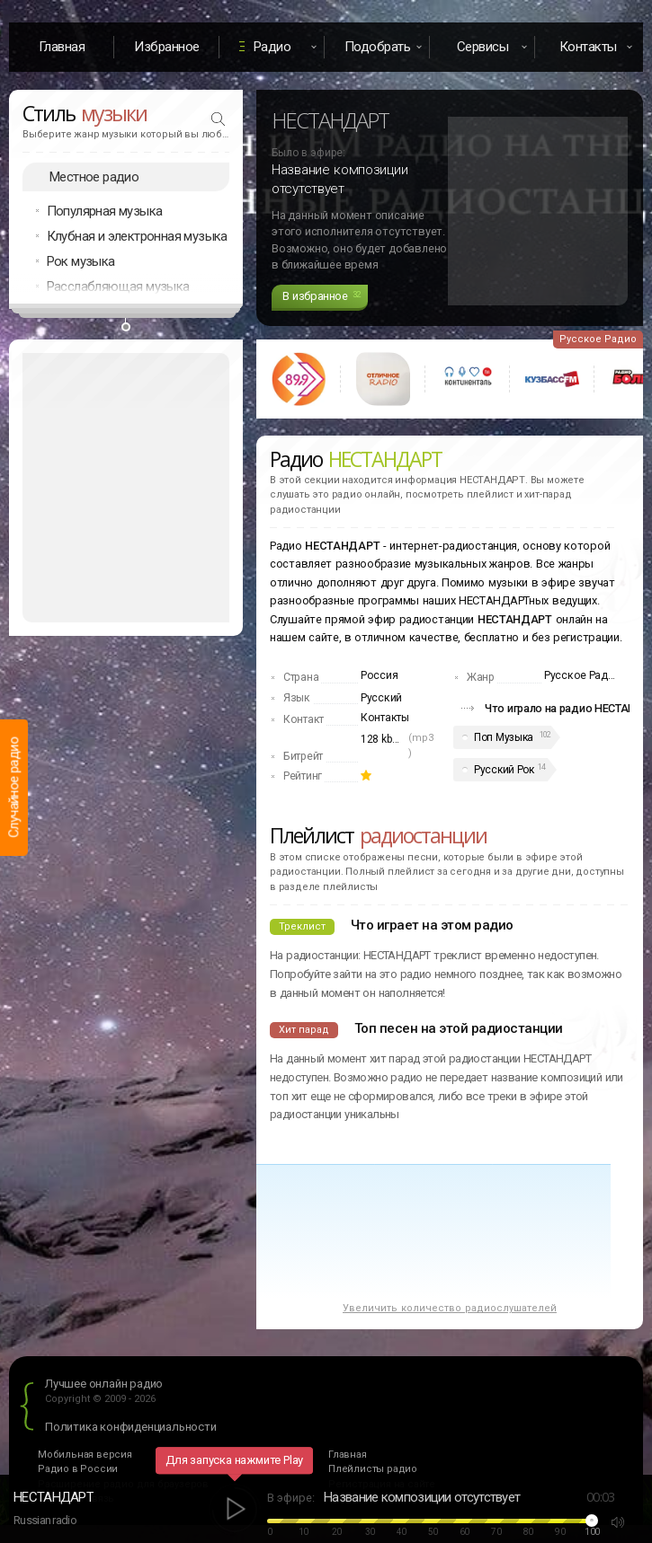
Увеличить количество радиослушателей (450, 1308)
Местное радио (93, 177)
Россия (379, 675)
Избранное (167, 47)
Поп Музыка (503, 737)
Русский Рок (504, 769)
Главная (62, 47)
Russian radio (44, 1520)
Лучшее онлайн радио (104, 1383)
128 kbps (382, 739)
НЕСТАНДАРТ (53, 1497)
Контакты (385, 717)
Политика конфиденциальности (131, 1426)
